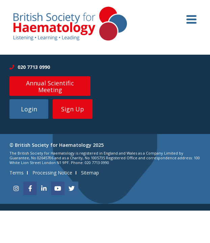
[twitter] (71, 188)
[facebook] (30, 188)
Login (29, 109)
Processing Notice (52, 172)
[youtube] (57, 188)
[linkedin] (44, 188)
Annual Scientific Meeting (50, 86)
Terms (16, 172)
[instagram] (16, 188)
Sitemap (90, 172)
